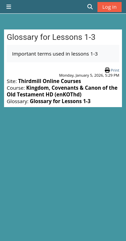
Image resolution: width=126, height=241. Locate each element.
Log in (109, 6)
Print (115, 70)
